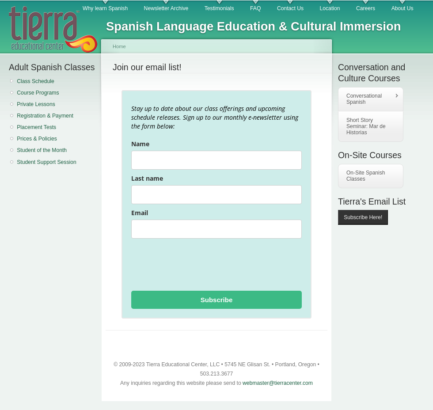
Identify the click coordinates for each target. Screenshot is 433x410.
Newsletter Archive (166, 8)
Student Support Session (46, 162)
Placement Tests (36, 127)
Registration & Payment (45, 116)
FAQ (255, 8)
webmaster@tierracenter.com (278, 383)
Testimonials (219, 8)
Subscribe (217, 300)
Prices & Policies (37, 139)
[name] (216, 160)
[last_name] (216, 194)
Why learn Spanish (105, 8)
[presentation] (198, 264)
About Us (402, 8)
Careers (365, 8)
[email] (216, 229)
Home (119, 46)
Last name (147, 178)
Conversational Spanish (368, 99)
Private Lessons (36, 104)
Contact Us (290, 8)
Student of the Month (42, 150)
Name (140, 144)
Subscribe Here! (363, 217)
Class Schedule (35, 81)
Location (330, 8)
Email (139, 213)
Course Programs (38, 93)
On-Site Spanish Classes (365, 176)
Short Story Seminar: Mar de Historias (366, 126)
